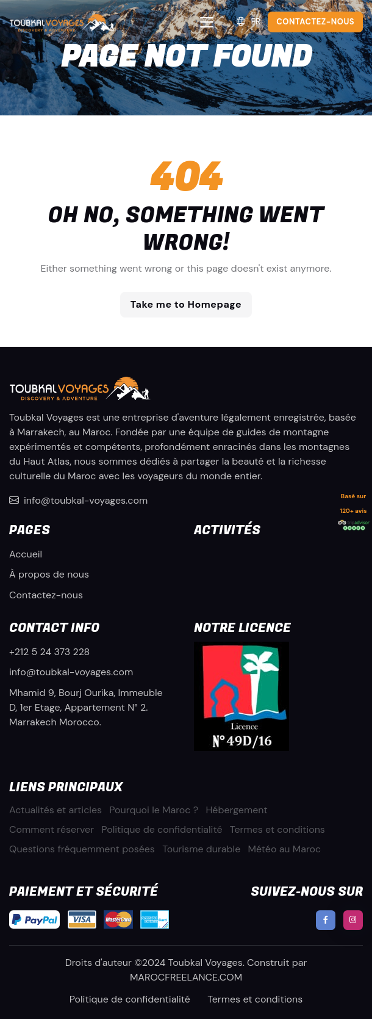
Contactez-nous (46, 595)
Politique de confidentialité (161, 829)
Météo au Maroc (284, 849)
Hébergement (236, 809)
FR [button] (247, 21)
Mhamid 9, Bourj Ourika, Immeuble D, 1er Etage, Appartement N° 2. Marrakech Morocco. (86, 707)
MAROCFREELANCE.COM (186, 977)
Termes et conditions (277, 829)
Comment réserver (51, 829)
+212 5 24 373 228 (49, 651)
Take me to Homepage (186, 304)
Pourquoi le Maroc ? (153, 809)
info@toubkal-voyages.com (78, 500)
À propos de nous (49, 574)
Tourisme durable (201, 849)
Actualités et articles (55, 809)
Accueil (25, 554)
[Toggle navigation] (206, 22)
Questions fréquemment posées (82, 849)
